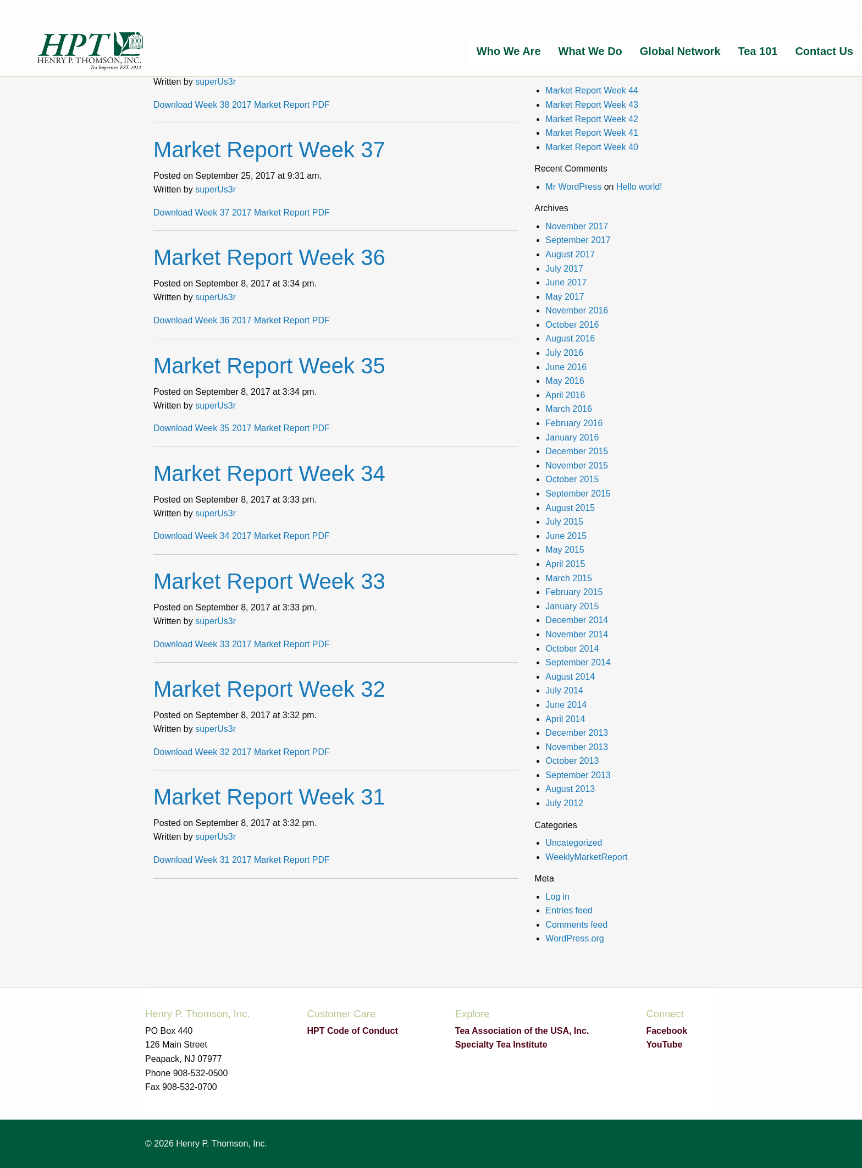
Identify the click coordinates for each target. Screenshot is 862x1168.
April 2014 (565, 719)
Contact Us (824, 51)
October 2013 (572, 760)
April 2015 (565, 564)
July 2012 (564, 803)
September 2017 (577, 240)
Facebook (666, 1030)
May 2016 (564, 380)
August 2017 (570, 254)
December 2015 (576, 451)
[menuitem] (509, 51)
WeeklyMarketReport (586, 857)
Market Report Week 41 (591, 132)
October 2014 (572, 648)
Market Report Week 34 (269, 473)
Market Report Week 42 (591, 119)
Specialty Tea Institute (501, 1044)
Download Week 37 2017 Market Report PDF (241, 212)
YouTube (664, 1044)
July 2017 (564, 268)
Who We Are (509, 51)
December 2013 (576, 732)
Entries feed (568, 910)
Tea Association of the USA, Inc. (522, 1030)
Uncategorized (573, 842)
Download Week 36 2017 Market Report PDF (241, 320)
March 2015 (568, 578)
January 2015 (572, 606)
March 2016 (568, 409)
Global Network (680, 51)
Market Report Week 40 (591, 147)
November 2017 (576, 226)
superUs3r (215, 81)
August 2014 (570, 676)
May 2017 (564, 296)
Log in (557, 896)
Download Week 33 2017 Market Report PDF (241, 644)
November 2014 (576, 634)
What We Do (590, 51)
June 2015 (566, 536)
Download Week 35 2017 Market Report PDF (241, 428)
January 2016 (572, 437)
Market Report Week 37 (269, 149)
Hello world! (639, 186)
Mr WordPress (573, 186)
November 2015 (576, 465)
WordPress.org (574, 938)
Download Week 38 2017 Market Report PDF (241, 104)
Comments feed (576, 924)
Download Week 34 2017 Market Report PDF (241, 536)
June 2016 (566, 367)
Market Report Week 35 (269, 366)
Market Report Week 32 (269, 689)
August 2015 (570, 508)
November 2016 (576, 310)
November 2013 (576, 747)
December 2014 (576, 620)
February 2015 (574, 592)
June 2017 (566, 282)
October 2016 (572, 324)
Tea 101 (758, 51)
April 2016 (565, 395)
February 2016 (574, 423)
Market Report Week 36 (269, 257)
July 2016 (564, 352)
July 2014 (564, 690)
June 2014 (566, 704)
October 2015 (572, 479)
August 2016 (570, 338)
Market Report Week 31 (269, 797)
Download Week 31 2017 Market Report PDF (241, 859)
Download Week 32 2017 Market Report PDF (241, 752)
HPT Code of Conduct (352, 1030)
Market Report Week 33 (269, 581)
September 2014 (577, 662)
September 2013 (577, 775)
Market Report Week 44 (591, 90)
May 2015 (564, 549)
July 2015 (564, 521)
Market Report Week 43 (591, 104)
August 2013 (570, 789)
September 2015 (577, 493)
